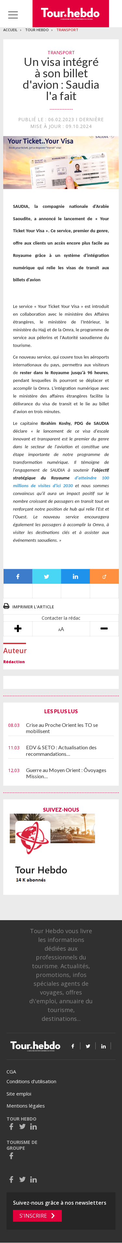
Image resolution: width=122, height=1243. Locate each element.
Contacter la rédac (61, 618)
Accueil (10, 29)
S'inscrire (33, 1215)
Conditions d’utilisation (31, 1081)
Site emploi (19, 1093)
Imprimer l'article (33, 607)
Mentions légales (26, 1105)
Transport (67, 29)
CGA (11, 1071)
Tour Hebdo (37, 29)
